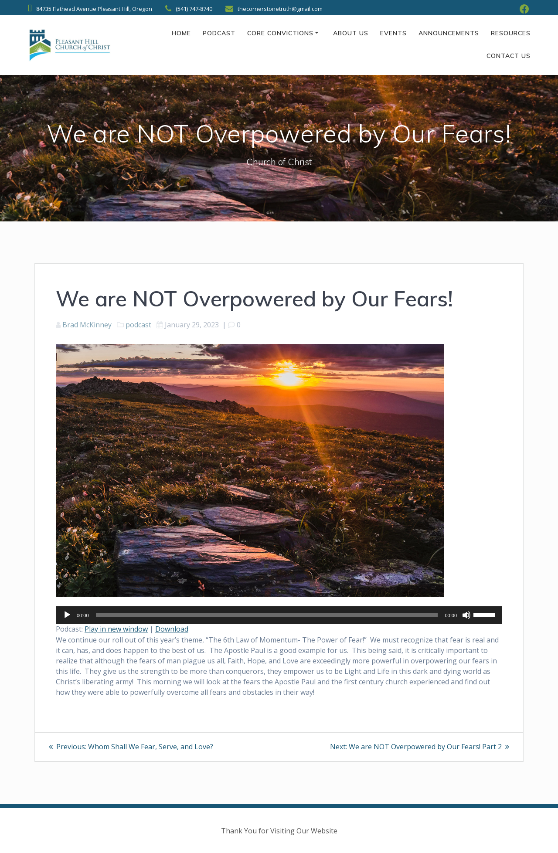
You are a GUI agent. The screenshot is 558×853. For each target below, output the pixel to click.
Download (171, 629)
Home (181, 33)
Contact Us (509, 56)
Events (393, 33)
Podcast (219, 33)
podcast (138, 325)
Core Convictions (280, 33)
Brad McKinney (87, 325)
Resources (511, 33)
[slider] (267, 615)
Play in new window (116, 629)
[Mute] (466, 615)
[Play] (67, 615)
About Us (350, 33)
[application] (279, 615)
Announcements (448, 33)
